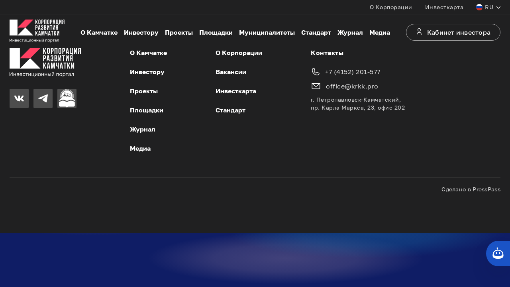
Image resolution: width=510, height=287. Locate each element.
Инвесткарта (444, 7)
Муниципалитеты (267, 32)
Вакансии (231, 72)
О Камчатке (99, 32)
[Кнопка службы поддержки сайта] (498, 253)
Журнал (350, 32)
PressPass (486, 189)
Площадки (216, 32)
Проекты (179, 32)
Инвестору (141, 32)
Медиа (379, 32)
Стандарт (316, 32)
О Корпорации (391, 7)
